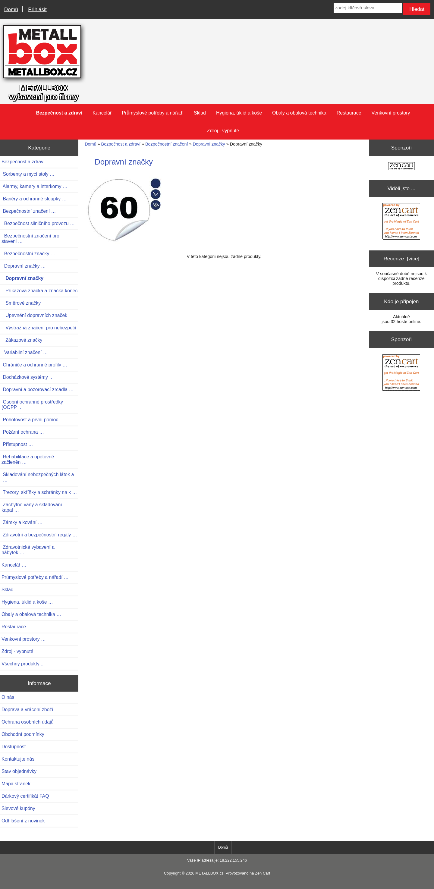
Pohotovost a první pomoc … (33, 419)
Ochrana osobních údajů (27, 721)
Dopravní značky (209, 144)
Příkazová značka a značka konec (40, 290)
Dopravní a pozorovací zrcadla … (38, 389)
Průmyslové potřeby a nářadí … (35, 577)
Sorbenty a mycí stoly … (28, 174)
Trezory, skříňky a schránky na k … (39, 492)
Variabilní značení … (25, 352)
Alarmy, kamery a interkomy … (35, 186)
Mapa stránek (16, 783)
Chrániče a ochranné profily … (34, 364)
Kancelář (102, 112)
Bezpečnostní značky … (28, 253)
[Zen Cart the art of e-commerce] (401, 167)
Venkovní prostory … (24, 639)
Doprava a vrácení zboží (27, 709)
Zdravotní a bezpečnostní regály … (39, 534)
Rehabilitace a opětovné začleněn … (28, 459)
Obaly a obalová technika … (31, 614)
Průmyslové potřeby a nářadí (153, 112)
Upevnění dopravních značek (34, 315)
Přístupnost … (17, 444)
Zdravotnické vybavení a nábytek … (28, 550)
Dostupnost (14, 746)
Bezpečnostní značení (166, 144)
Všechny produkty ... (23, 663)
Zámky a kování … (22, 522)
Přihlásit (37, 9)
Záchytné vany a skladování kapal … (32, 507)
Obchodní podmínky (23, 734)
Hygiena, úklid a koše (239, 112)
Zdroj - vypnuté (223, 130)
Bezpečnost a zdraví (120, 144)
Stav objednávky (19, 771)
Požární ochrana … (23, 432)
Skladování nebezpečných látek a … (38, 477)
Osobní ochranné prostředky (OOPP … (32, 404)
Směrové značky (21, 303)
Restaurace (349, 112)
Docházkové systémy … (28, 377)
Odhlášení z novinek (23, 820)
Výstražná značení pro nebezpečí (39, 327)
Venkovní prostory (391, 112)
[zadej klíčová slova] (368, 8)
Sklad (200, 112)
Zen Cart (262, 873)
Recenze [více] (401, 259)
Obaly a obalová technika (299, 112)
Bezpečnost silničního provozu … (38, 223)
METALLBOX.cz (209, 873)
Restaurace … (17, 626)
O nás (8, 697)
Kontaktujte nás (18, 759)
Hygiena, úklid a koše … (27, 602)
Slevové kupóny (18, 808)
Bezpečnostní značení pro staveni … (30, 238)
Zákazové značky (22, 340)
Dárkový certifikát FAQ (25, 796)
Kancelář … (14, 564)
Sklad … (11, 589)
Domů (11, 9)
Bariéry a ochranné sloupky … (34, 198)
